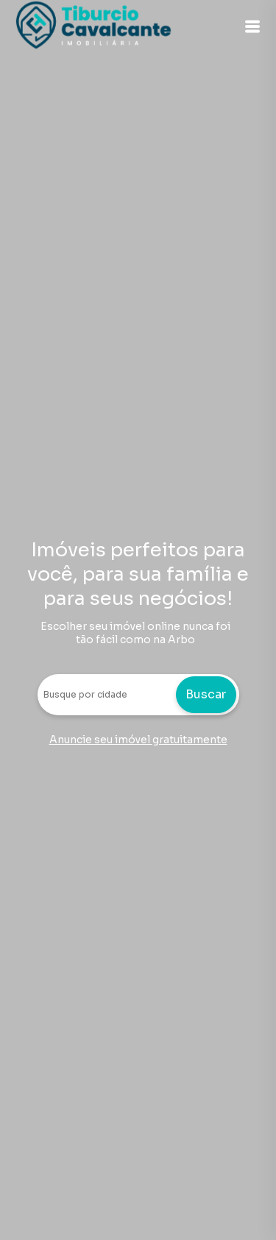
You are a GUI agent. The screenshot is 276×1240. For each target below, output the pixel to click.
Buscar (205, 694)
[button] (252, 26)
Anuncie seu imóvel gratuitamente (138, 739)
